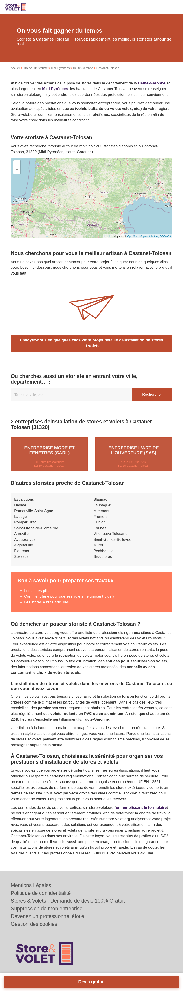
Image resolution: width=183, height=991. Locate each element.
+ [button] (16, 163)
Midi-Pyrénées (60, 68)
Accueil (15, 68)
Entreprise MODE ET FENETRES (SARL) (49, 450)
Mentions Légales (31, 885)
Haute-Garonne (83, 68)
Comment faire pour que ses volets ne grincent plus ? (69, 596)
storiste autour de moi (67, 146)
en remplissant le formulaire (141, 807)
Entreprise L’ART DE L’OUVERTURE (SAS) (133, 450)
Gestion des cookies (34, 924)
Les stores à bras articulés (46, 602)
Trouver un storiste (36, 68)
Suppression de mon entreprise (47, 909)
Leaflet (108, 236)
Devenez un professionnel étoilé (47, 916)
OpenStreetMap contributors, (143, 236)
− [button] (16, 170)
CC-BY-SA (165, 236)
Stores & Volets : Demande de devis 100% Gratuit (68, 901)
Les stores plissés (39, 590)
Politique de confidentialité (41, 893)
